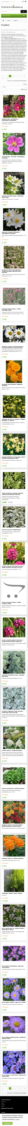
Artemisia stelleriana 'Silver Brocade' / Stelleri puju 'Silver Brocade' (12, 711)
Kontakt (2, 1106)
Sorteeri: (25, 84)
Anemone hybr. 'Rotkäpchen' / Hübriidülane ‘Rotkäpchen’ (10, 119)
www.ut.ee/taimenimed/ (11, 38)
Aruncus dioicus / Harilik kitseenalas (12, 750)
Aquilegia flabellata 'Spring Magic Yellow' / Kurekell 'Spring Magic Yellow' (14, 457)
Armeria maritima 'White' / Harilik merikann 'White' (11, 603)
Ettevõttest (3, 1101)
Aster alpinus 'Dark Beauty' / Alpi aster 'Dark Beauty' (13, 966)
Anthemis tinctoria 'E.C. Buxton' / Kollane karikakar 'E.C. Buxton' (13, 419)
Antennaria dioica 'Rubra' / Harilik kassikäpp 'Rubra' (11, 309)
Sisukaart (3, 1104)
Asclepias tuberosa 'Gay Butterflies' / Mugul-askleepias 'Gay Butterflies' (12, 825)
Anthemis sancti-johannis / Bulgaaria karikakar (12, 385)
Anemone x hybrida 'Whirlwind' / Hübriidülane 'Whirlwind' (11, 232)
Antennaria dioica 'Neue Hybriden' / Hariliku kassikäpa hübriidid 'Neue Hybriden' (12, 271)
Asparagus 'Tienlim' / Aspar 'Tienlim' (12, 893)
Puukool (8, 20)
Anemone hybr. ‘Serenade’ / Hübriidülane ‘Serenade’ (13, 157)
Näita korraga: (24, 89)
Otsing (2, 1103)
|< (2, 76)
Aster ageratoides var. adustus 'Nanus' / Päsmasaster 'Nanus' (13, 929)
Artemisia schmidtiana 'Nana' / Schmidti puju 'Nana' (13, 675)
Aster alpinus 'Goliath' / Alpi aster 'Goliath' (14, 1002)
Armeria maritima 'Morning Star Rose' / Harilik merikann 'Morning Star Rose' (13, 566)
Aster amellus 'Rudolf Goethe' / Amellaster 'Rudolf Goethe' (14, 1038)
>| (7, 78)
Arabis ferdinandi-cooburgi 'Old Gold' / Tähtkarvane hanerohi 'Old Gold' (13, 493)
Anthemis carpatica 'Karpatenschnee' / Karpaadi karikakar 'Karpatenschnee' (13, 347)
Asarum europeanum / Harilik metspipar (13, 788)
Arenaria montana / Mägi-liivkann (11, 529)
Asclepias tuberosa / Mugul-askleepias (13, 858)
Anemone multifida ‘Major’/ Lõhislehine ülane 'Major (13, 196)
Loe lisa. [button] (17, 1119)
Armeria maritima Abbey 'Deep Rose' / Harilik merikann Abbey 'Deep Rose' (12, 640)
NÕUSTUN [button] (7, 1123)
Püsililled (15, 20)
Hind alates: (5, 126)
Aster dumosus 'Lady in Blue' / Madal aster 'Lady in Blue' (14, 1075)
